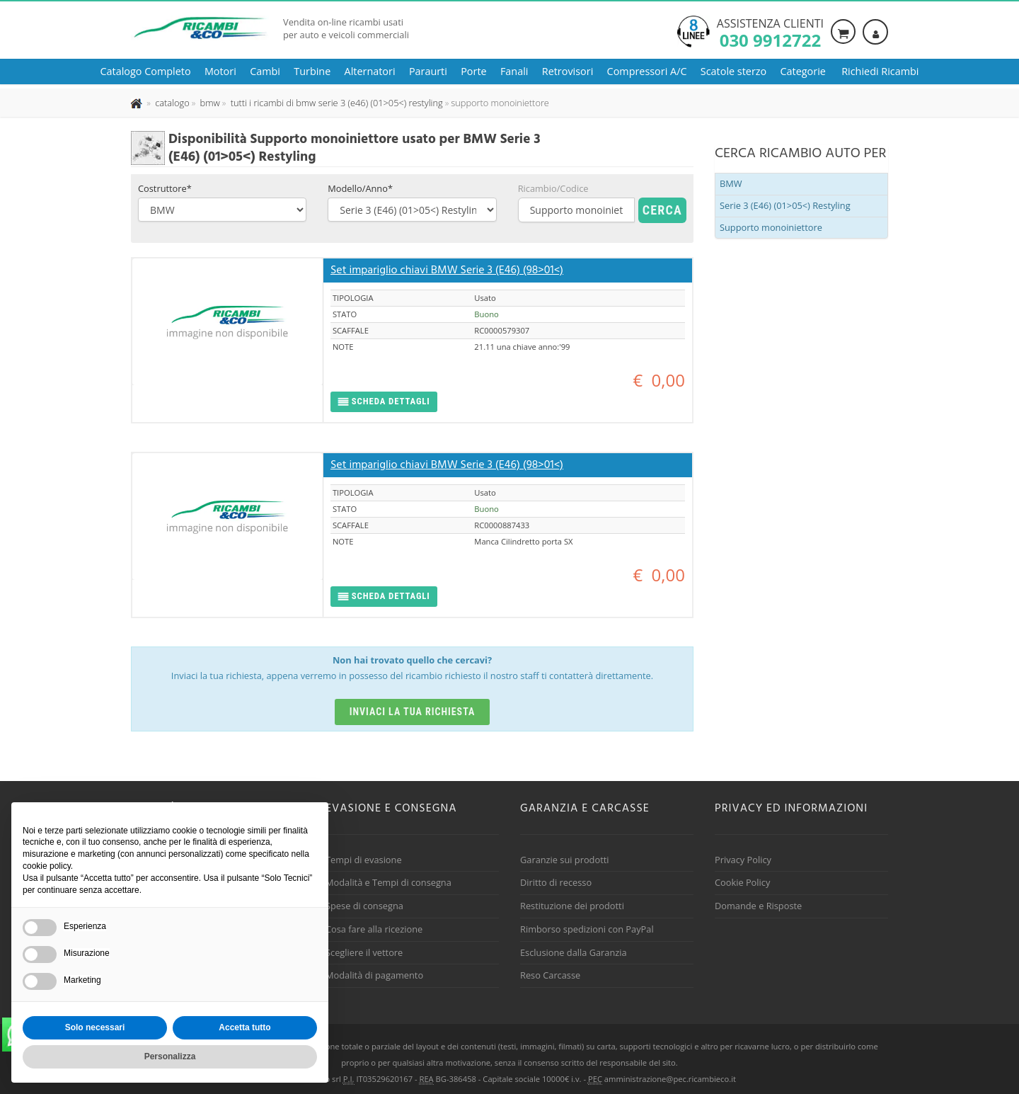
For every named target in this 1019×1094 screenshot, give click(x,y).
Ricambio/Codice (553, 188)
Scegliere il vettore (364, 952)
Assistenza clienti (770, 32)
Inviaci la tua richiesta (413, 711)
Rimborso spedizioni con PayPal (587, 929)
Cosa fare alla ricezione (374, 929)
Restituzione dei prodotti (572, 905)
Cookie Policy (742, 882)
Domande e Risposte (758, 905)
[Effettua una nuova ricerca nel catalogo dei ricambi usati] (171, 102)
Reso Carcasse (550, 975)
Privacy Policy (743, 859)
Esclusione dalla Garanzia (573, 952)
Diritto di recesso (556, 882)
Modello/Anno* (360, 188)
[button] (383, 402)
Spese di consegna (364, 905)
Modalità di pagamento (374, 975)
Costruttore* (165, 188)
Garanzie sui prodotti (564, 859)
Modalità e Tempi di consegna (388, 882)
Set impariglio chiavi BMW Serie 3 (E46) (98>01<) (446, 270)
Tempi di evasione (364, 859)
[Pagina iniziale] (137, 102)
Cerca (662, 210)
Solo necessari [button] (95, 1027)
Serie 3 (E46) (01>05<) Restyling (785, 205)
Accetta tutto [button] (244, 1027)
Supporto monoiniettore (771, 227)
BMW (731, 183)
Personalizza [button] (170, 1056)
